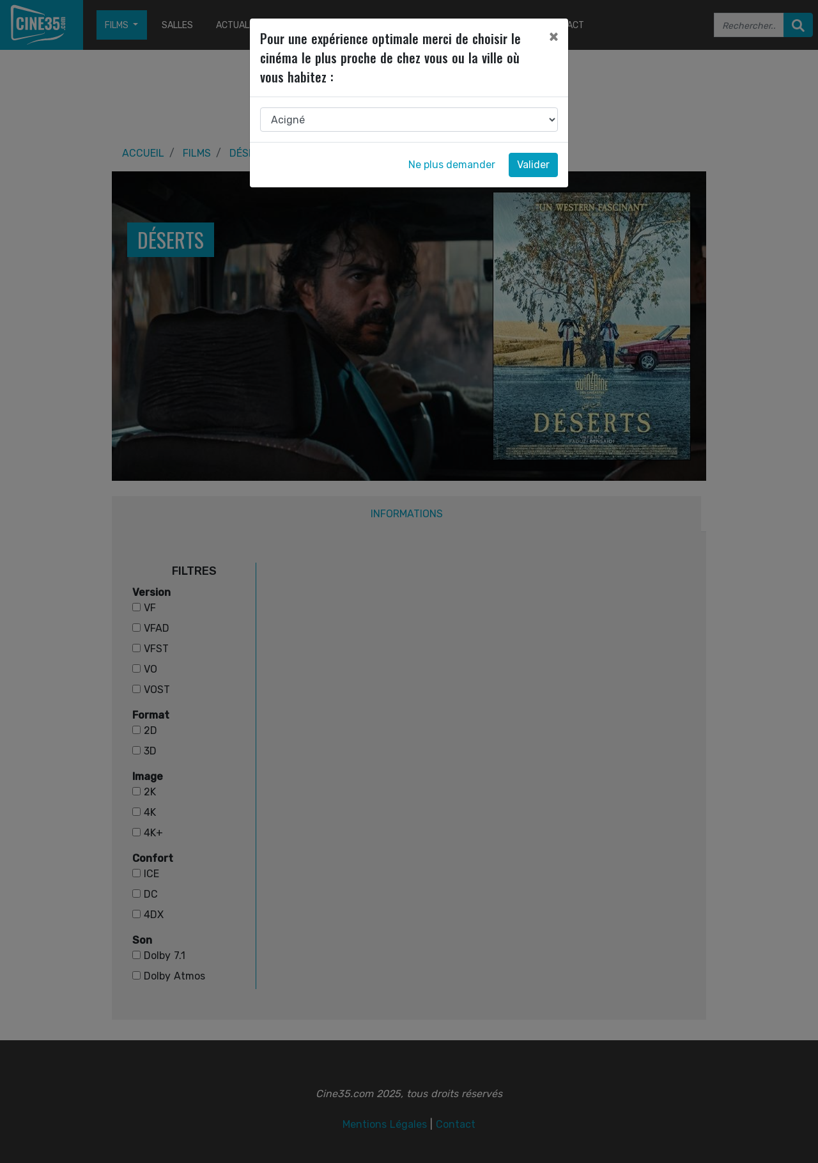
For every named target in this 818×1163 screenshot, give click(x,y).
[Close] (553, 36)
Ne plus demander (451, 165)
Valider (533, 165)
